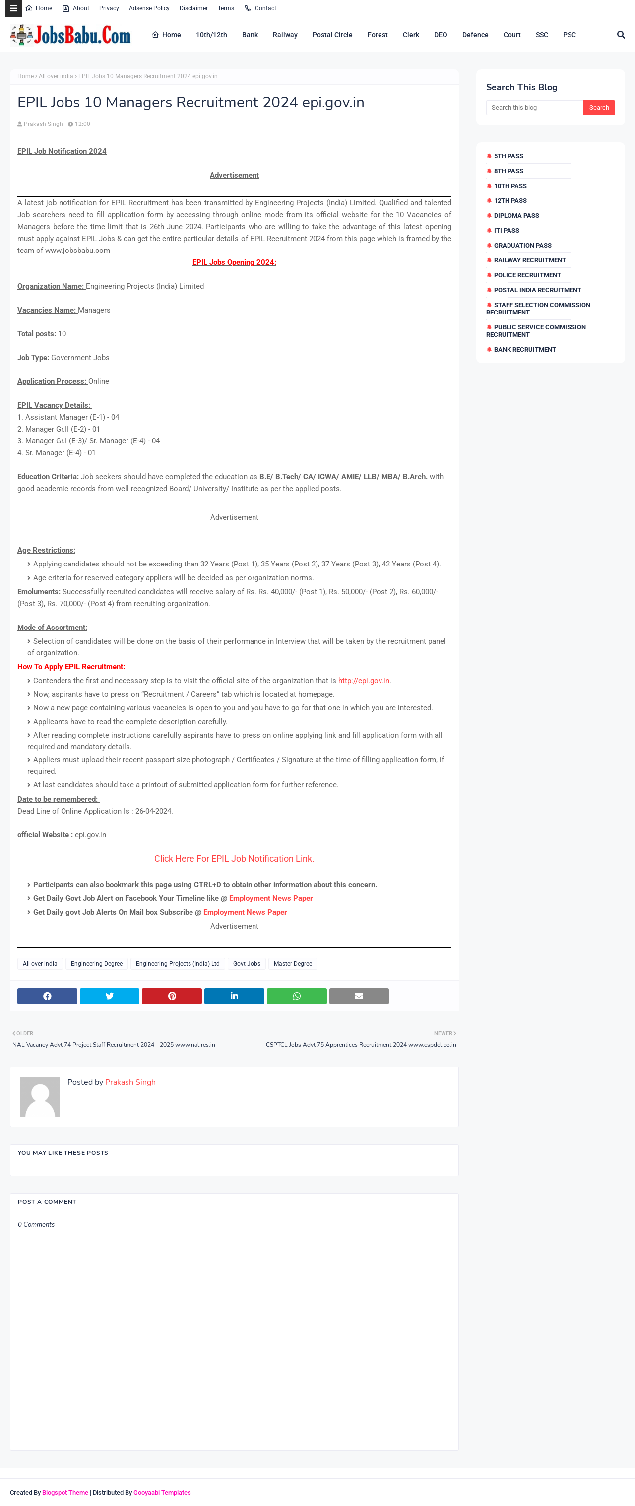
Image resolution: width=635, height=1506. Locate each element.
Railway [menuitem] (285, 35)
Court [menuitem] (512, 35)
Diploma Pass (516, 215)
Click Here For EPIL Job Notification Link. (234, 858)
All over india (56, 76)
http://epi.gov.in (363, 680)
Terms (226, 8)
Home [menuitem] (166, 35)
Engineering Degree (97, 963)
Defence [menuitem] (475, 35)
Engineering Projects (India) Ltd (178, 963)
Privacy (109, 8)
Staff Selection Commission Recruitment (538, 308)
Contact (260, 8)
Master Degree (293, 963)
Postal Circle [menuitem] (333, 35)
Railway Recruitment (530, 260)
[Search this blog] (534, 107)
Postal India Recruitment (537, 290)
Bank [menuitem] (250, 35)
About (75, 8)
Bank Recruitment (525, 349)
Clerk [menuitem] (411, 35)
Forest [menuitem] (378, 35)
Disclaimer (194, 8)
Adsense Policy (149, 8)
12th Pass (510, 200)
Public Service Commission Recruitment (536, 330)
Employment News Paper (271, 898)
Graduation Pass (523, 245)
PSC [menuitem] (569, 35)
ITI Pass (506, 230)
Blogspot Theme (65, 1492)
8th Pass (508, 171)
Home (38, 8)
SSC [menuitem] (542, 35)
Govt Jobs (246, 963)
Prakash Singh (43, 124)
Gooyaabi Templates (162, 1492)
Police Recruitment (527, 275)
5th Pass (508, 156)
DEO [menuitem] (440, 35)
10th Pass (510, 185)
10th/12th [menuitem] (211, 35)
